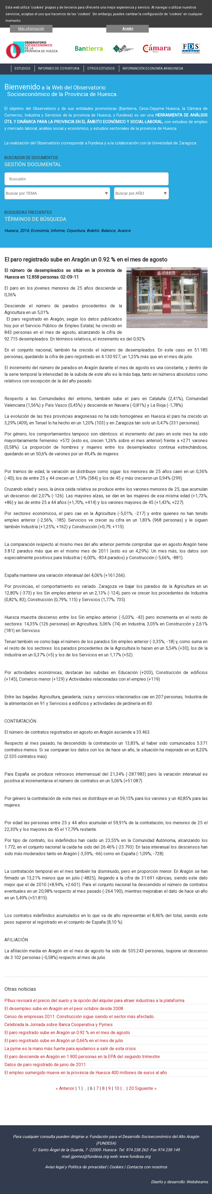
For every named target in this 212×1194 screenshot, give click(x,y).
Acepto (127, 29)
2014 (24, 230)
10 (116, 1088)
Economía (40, 230)
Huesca (11, 230)
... (85, 1088)
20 (131, 1088)
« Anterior (65, 1088)
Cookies (116, 1167)
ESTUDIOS (22, 68)
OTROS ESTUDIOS (101, 68)
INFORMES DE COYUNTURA (58, 68)
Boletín (93, 230)
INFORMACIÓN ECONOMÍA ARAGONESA (153, 68)
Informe (58, 230)
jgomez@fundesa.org (90, 1156)
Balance (108, 230)
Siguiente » (145, 1088)
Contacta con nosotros (146, 1167)
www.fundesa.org (134, 1156)
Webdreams (197, 1182)
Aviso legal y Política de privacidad (75, 1167)
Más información (31, 29)
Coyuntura (76, 230)
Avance (124, 230)
